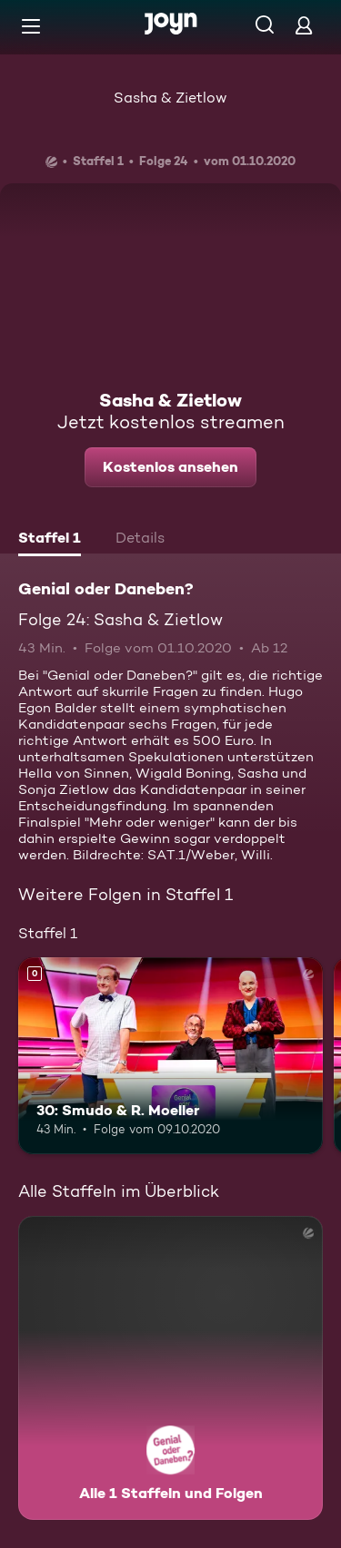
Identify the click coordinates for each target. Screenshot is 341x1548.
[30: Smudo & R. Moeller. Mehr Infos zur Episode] (170, 1056)
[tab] (50, 540)
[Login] (303, 25)
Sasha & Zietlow (170, 97)
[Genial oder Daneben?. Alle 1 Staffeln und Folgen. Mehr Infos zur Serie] (170, 1368)
